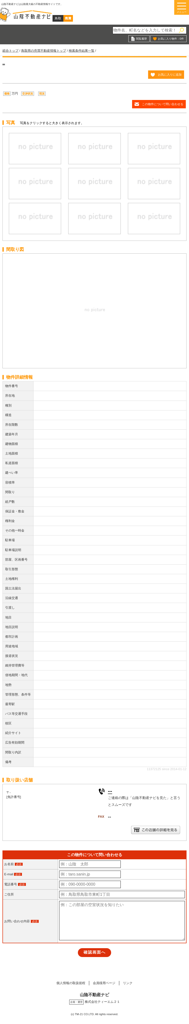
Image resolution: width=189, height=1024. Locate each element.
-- (110, 790)
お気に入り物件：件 (171, 38)
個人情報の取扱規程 (70, 983)
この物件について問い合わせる (162, 104)
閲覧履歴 (141, 38)
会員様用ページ (104, 983)
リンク (128, 983)
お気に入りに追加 (170, 74)
